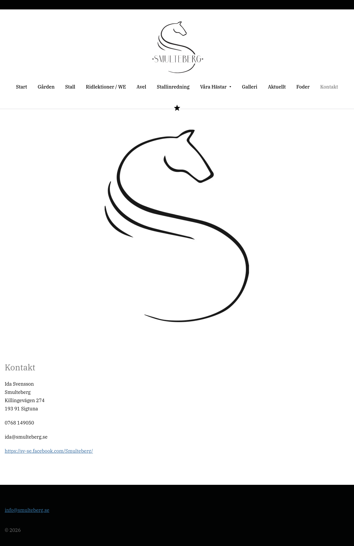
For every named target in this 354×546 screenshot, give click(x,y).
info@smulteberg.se (27, 510)
